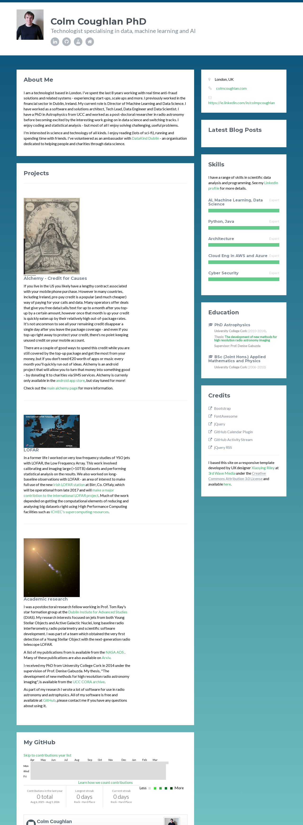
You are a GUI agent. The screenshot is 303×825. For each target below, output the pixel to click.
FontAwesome (222, 416)
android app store (127, 302)
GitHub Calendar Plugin (230, 431)
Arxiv (163, 487)
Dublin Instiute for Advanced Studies (154, 442)
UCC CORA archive (145, 511)
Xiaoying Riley (263, 467)
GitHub (106, 530)
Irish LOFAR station (126, 373)
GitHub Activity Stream (164, 783)
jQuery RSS (220, 447)
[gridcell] (32, 593)
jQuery (216, 424)
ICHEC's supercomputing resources (136, 400)
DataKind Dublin (145, 138)
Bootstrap (219, 408)
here (227, 484)
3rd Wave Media (221, 473)
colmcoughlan (51, 657)
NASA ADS (171, 482)
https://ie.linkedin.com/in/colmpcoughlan (241, 102)
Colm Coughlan (54, 651)
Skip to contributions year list (47, 585)
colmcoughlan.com (231, 88)
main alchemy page (119, 309)
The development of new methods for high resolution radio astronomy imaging (245, 338)
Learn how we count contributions (105, 612)
